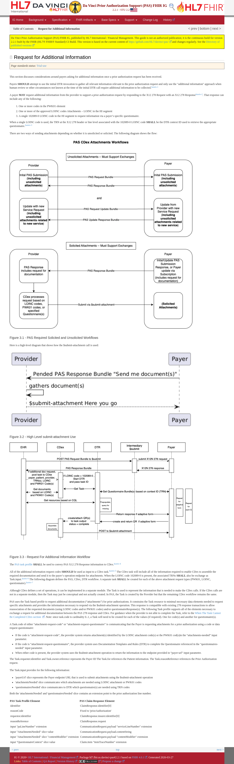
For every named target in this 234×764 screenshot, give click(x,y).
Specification (61, 19)
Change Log (150, 19)
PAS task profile (23, 564)
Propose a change (112, 761)
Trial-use (41, 65)
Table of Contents (31, 761)
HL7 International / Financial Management (51, 757)
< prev (192, 28)
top (117, 749)
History (167, 19)
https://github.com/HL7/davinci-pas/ (149, 41)
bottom (205, 28)
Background (37, 19)
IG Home (17, 19)
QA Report (49, 761)
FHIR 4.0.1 (138, 757)
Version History (65, 761)
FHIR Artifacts (86, 19)
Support (131, 19)
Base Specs (110, 19)
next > (216, 28)
